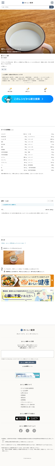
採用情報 (23, 400)
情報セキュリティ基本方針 (28, 404)
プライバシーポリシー (26, 402)
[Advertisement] (27, 114)
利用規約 (23, 395)
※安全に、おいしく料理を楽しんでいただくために (12, 243)
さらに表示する (27, 82)
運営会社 (23, 397)
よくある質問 (25, 366)
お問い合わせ (23, 347)
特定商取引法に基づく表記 (28, 407)
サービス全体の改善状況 (27, 388)
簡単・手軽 (4, 69)
